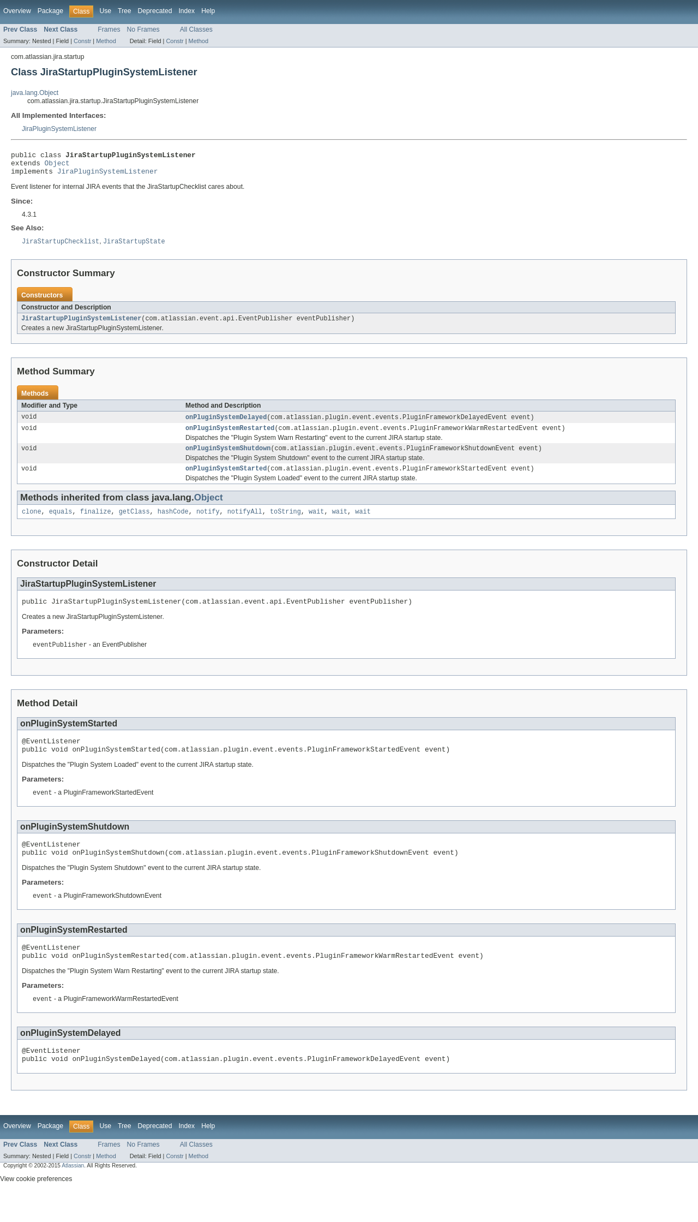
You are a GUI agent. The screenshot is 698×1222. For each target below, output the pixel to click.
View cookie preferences (36, 1207)
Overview (17, 11)
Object (57, 166)
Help (208, 11)
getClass (134, 522)
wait (316, 522)
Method (106, 41)
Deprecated (155, 11)
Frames (109, 29)
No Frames (143, 29)
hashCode (173, 522)
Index (186, 11)
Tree (124, 11)
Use (105, 11)
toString (285, 522)
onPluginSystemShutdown (227, 457)
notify (208, 522)
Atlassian (73, 1194)
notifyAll (244, 522)
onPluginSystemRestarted (229, 436)
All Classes (196, 29)
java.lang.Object (34, 93)
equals (61, 522)
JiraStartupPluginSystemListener (81, 324)
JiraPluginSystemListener (59, 129)
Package (50, 11)
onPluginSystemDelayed (226, 424)
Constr (82, 41)
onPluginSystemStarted (226, 478)
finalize (95, 522)
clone (31, 522)
